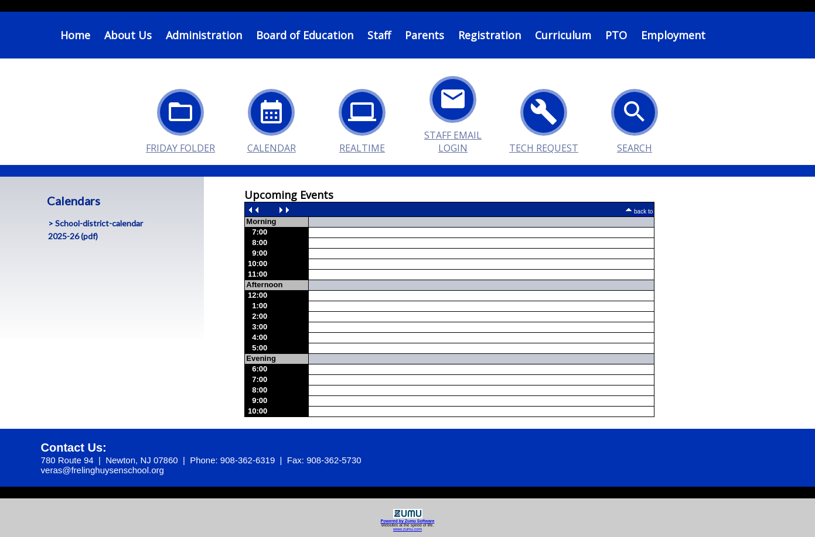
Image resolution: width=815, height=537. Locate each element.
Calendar (271, 118)
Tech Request (543, 118)
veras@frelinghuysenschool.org (102, 470)
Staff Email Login (453, 105)
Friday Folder (180, 118)
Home (75, 35)
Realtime (362, 118)
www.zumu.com (407, 529)
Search (634, 118)
